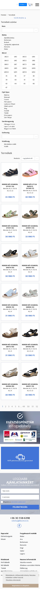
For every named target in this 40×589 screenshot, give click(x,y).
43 (6, 83)
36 (15, 76)
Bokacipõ (7, 97)
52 (37, 407)
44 (15, 83)
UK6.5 (6, 64)
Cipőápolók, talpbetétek (11, 45)
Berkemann (7, 40)
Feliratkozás (20, 507)
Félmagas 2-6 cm (9, 124)
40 (15, 79)
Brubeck (6, 42)
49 (24, 407)
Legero (22, 553)
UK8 (33, 64)
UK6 (33, 60)
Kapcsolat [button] (4, 533)
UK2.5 (6, 56)
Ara (21, 539)
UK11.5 (24, 72)
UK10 (33, 68)
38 (33, 76)
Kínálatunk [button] (5, 559)
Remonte (7, 47)
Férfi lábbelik (5, 562)
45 (24, 83)
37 (24, 76)
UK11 (15, 72)
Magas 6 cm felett (10, 129)
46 (34, 83)
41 (24, 79)
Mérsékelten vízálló (10, 144)
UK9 (15, 68)
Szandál (6, 111)
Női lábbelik (5, 565)
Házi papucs (8, 102)
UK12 (33, 72)
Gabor (22, 551)
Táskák (6, 113)
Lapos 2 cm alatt (9, 126)
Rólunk (3, 539)
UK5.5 (24, 60)
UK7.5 (24, 64)
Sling (5, 108)
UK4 (33, 56)
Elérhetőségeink (6, 536)
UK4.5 (6, 60)
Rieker (6, 49)
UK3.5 (24, 56)
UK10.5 (6, 72)
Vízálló (6, 146)
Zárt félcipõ (8, 117)
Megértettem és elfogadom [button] (20, 585)
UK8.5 (6, 68)
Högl (21, 548)
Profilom (22, 4)
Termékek (11, 15)
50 (28, 407)
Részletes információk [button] (13, 580)
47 (6, 87)
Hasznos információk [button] (28, 559)
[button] (20, 18)
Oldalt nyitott (8, 106)
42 (33, 79)
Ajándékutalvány (9, 38)
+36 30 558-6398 (20, 518)
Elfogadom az (14, 502)
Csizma (6, 99)
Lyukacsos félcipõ (9, 104)
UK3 (15, 56)
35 (6, 76)
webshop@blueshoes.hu (20, 520)
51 (33, 407)
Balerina (6, 95)
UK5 (15, 60)
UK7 (15, 64)
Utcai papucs (8, 115)
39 (6, 79)
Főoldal (3, 15)
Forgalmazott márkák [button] (28, 533)
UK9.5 (24, 68)
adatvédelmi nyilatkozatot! (18, 502)
